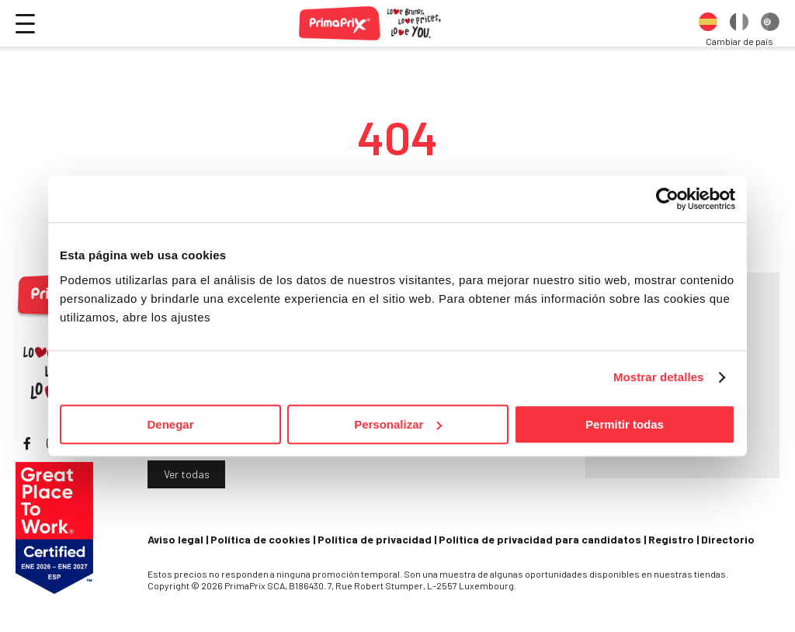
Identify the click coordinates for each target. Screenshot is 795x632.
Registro (671, 539)
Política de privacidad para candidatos (540, 539)
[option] (708, 23)
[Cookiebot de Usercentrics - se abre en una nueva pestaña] (667, 198)
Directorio (728, 539)
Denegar (170, 424)
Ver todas (187, 474)
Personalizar (398, 424)
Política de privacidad (375, 539)
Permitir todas (624, 424)
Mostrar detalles (658, 377)
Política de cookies (260, 539)
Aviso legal (175, 539)
